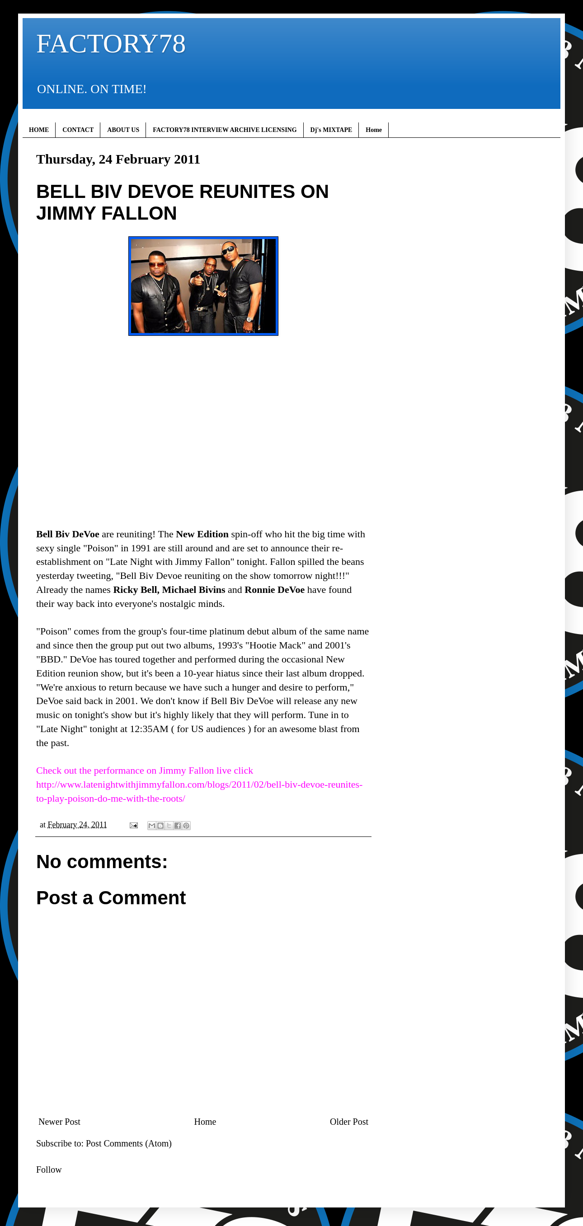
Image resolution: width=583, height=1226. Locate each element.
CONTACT (78, 130)
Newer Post (59, 1122)
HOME (39, 130)
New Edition (202, 534)
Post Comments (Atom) (129, 1143)
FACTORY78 (111, 43)
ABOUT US (123, 130)
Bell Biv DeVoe (67, 534)
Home (374, 130)
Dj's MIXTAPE (331, 130)
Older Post (349, 1122)
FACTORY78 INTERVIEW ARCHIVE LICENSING (224, 130)
